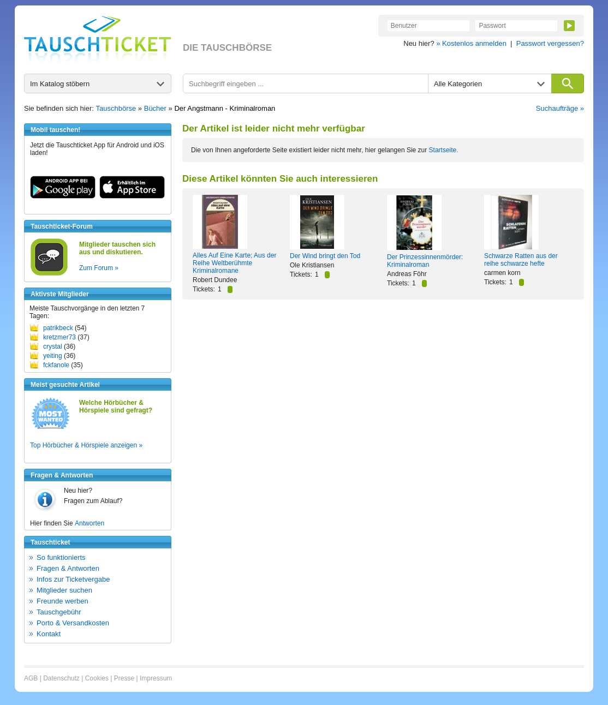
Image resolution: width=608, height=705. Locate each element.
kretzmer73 (59, 337)
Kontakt (49, 634)
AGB (31, 678)
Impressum (156, 678)
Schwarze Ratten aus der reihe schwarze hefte (521, 259)
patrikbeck (58, 328)
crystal (52, 346)
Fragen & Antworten (68, 568)
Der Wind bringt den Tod (325, 256)
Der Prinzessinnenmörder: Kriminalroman (425, 260)
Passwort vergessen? (550, 43)
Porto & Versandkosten (73, 623)
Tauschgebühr (59, 612)
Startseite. (443, 150)
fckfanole (56, 365)
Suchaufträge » (560, 108)
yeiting (52, 356)
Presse (124, 678)
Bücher (155, 108)
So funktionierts (61, 557)
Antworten (89, 523)
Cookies (97, 678)
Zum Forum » (98, 268)
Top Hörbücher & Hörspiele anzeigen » (86, 445)
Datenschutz (61, 678)
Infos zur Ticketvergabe (73, 579)
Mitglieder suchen (64, 590)
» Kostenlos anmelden (471, 43)
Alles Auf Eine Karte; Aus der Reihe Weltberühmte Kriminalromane (234, 263)
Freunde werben (62, 601)
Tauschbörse (116, 108)
